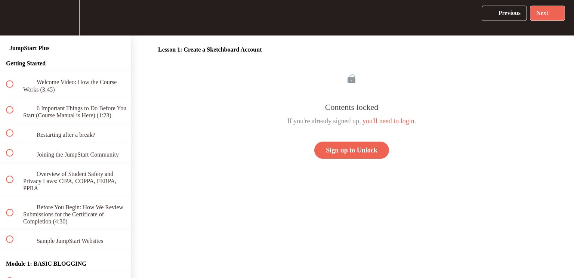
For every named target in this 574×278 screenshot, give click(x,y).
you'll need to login (388, 121)
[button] (14, 17)
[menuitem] (65, 17)
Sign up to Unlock (351, 150)
